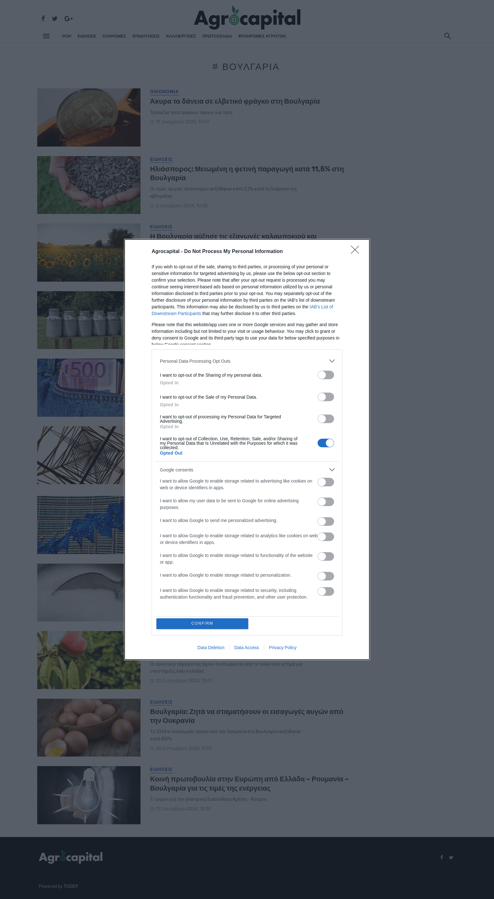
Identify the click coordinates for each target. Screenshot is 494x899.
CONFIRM (203, 623)
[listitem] (247, 360)
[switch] (326, 374)
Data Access (246, 648)
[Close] (357, 251)
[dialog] (247, 449)
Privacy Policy (283, 648)
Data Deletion (210, 648)
